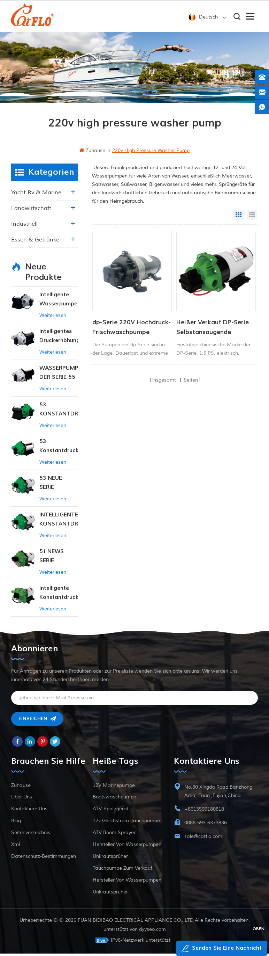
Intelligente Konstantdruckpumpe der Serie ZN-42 (58, 595)
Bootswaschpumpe (114, 799)
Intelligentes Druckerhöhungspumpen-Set (58, 338)
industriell (24, 226)
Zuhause (92, 153)
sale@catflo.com (203, 839)
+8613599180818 (204, 811)
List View (252, 217)
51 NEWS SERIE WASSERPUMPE (58, 558)
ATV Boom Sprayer (114, 835)
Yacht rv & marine (36, 194)
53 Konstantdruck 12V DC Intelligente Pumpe (58, 448)
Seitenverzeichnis (30, 835)
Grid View (238, 217)
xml (15, 847)
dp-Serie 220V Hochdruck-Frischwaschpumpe (131, 330)
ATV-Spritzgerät (111, 811)
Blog (16, 823)
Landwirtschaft (31, 210)
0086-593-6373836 (205, 825)
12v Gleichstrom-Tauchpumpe (126, 823)
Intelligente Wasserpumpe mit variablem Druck (58, 302)
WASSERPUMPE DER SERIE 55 (58, 375)
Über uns (21, 799)
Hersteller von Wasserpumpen (127, 847)
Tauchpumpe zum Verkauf (122, 871)
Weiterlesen (52, 318)
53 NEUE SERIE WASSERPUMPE (58, 485)
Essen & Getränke (35, 242)
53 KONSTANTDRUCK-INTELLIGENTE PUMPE (58, 412)
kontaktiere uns (29, 811)
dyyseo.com (152, 932)
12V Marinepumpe (114, 788)
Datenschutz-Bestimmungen (43, 859)
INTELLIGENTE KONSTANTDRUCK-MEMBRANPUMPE (58, 522)
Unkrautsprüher (110, 859)
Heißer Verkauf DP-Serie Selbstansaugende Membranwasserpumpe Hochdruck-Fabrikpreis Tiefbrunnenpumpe (212, 330)
